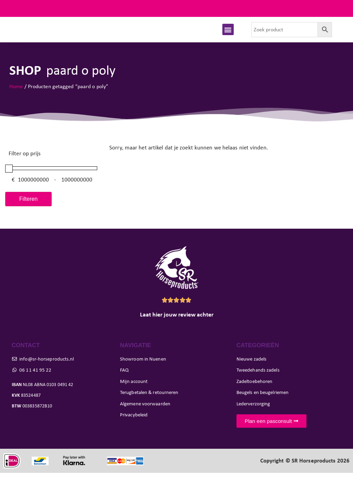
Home (16, 101)
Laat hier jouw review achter (176, 330)
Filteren (28, 214)
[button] (228, 37)
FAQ (339, 8)
